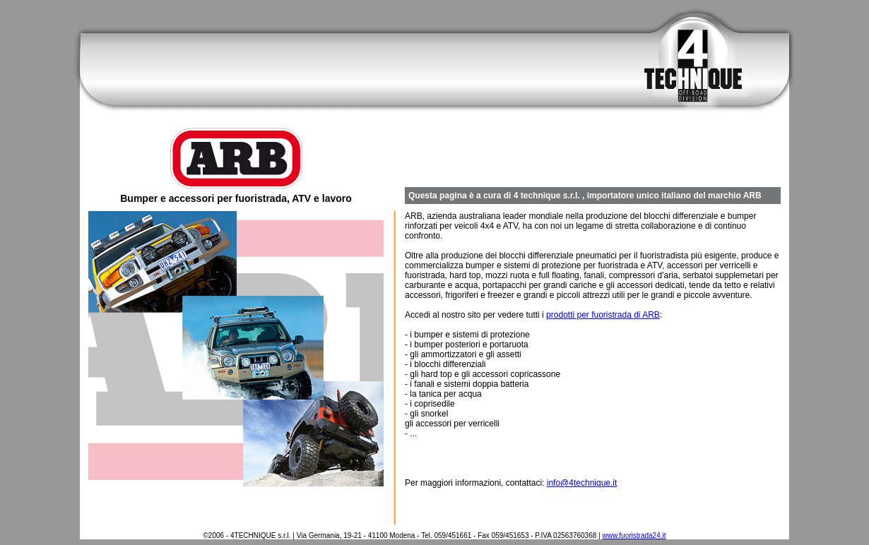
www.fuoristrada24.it (634, 535)
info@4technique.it (582, 483)
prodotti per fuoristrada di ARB (603, 315)
